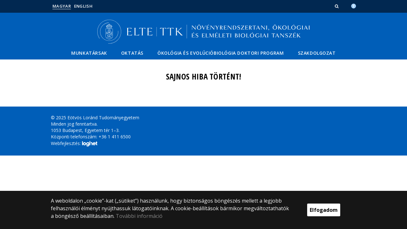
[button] (337, 6)
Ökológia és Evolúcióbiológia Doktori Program (220, 53)
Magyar (61, 6)
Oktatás (132, 53)
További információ (139, 215)
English (83, 6)
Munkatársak (89, 53)
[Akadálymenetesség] (353, 5)
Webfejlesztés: (74, 144)
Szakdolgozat (317, 53)
